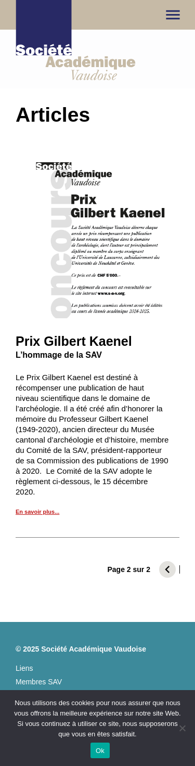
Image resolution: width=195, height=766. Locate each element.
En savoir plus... (37, 512)
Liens (24, 668)
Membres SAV (39, 682)
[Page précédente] (167, 569)
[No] (182, 728)
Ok (100, 751)
